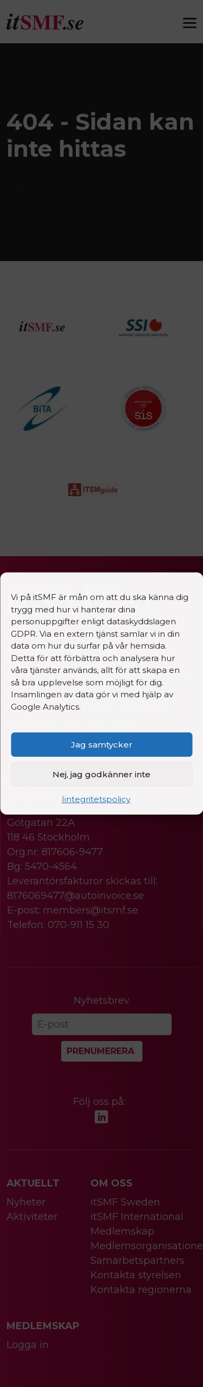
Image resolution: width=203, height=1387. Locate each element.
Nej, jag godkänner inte (101, 774)
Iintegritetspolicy (96, 799)
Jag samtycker (102, 744)
